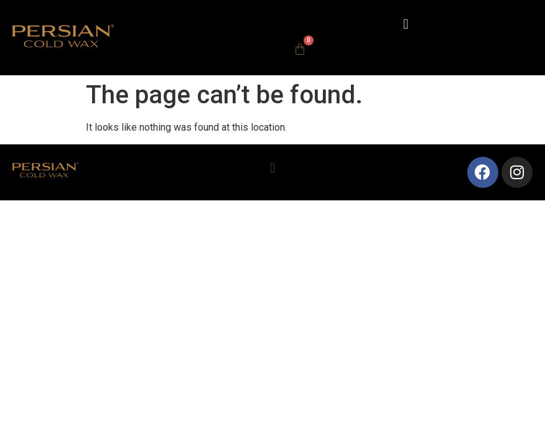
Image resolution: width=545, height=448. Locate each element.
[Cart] (300, 49)
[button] (405, 23)
